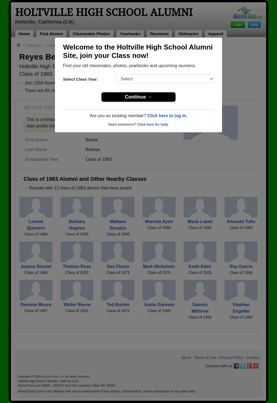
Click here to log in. (167, 115)
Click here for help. (153, 124)
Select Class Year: (80, 79)
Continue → (138, 97)
